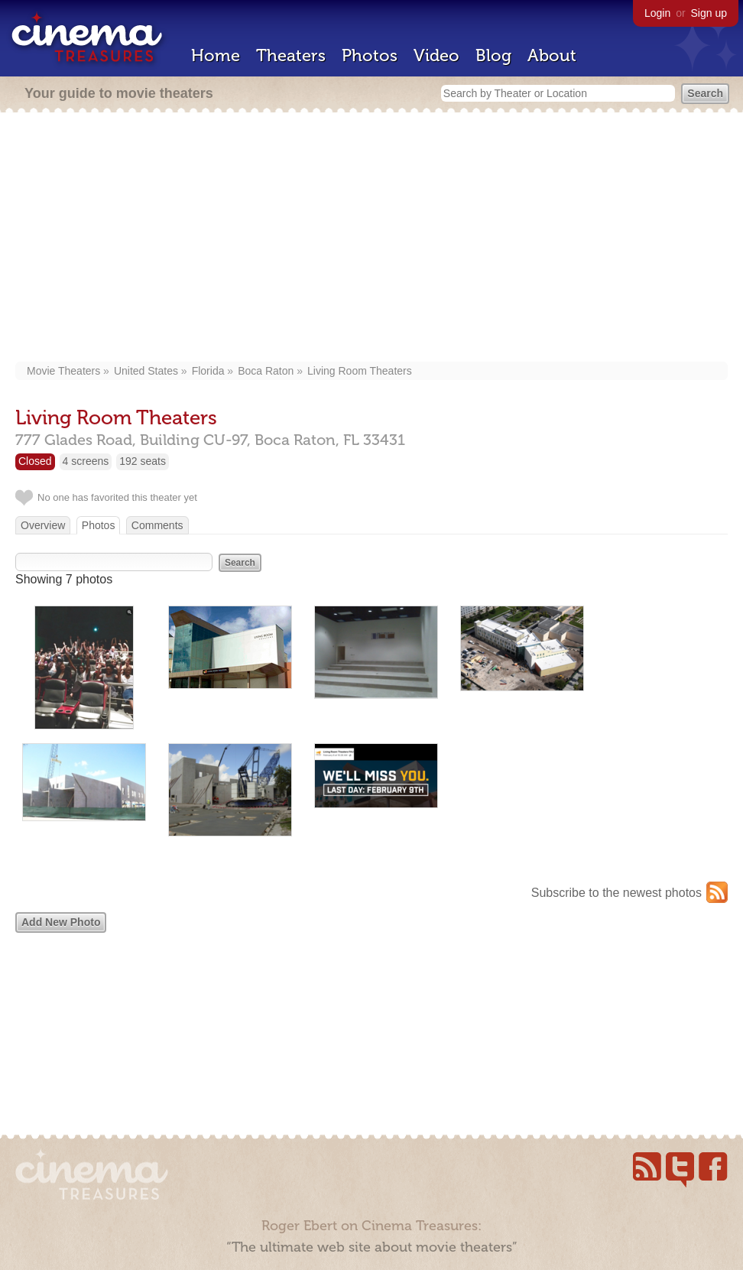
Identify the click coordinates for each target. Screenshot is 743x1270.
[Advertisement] (371, 239)
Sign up (709, 13)
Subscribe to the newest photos (616, 892)
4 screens (86, 461)
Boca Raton (266, 371)
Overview (43, 525)
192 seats (142, 461)
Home (215, 55)
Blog (493, 55)
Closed (35, 461)
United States (146, 371)
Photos (369, 55)
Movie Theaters (63, 371)
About (551, 55)
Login (657, 13)
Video (436, 55)
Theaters (291, 55)
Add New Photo (60, 922)
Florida (208, 371)
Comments (157, 525)
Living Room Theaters (359, 371)
